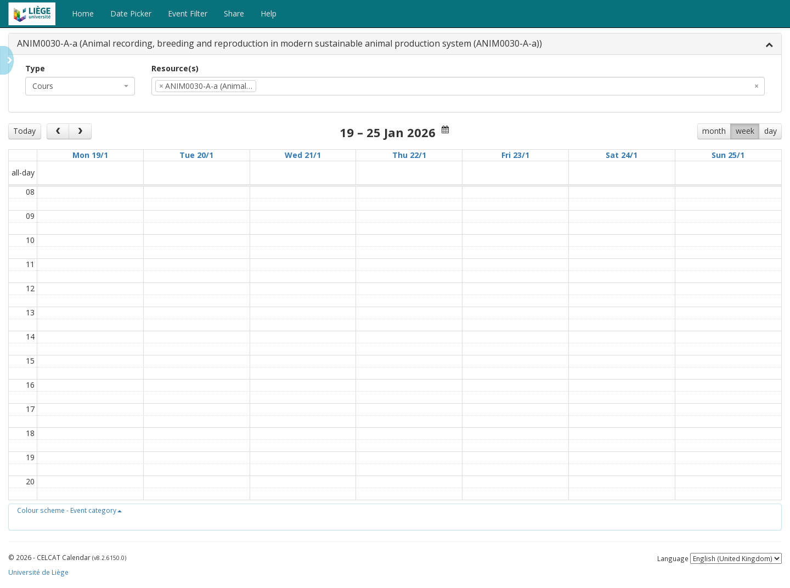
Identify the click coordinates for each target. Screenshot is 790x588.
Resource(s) (175, 68)
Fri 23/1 (515, 155)
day (770, 131)
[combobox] (80, 86)
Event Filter (187, 13)
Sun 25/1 (728, 155)
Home (83, 13)
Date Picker (130, 13)
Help (268, 13)
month (714, 131)
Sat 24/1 (621, 155)
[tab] (395, 44)
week (745, 131)
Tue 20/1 (196, 155)
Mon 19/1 (90, 155)
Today (24, 131)
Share (234, 13)
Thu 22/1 (409, 155)
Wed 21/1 (303, 155)
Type (35, 68)
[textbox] (275, 86)
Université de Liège (38, 572)
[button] (69, 510)
